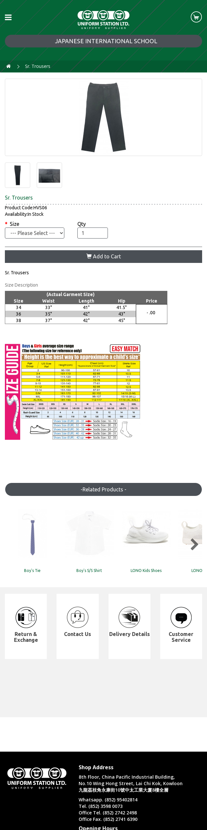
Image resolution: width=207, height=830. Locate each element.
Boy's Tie (35, 577)
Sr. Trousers (37, 66)
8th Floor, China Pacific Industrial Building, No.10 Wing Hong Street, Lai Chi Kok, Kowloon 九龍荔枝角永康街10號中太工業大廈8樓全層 (131, 783)
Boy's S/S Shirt (103, 577)
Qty (81, 224)
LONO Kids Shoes (171, 577)
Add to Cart (103, 256)
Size (14, 224)
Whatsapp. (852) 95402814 (108, 800)
